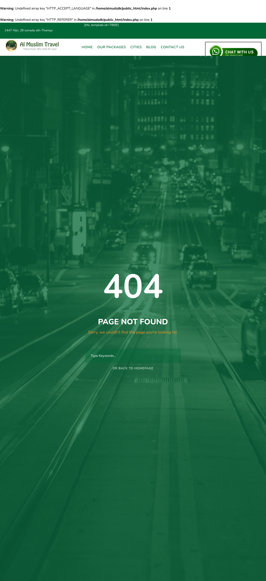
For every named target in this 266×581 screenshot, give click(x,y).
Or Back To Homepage (133, 368)
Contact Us (172, 47)
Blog (151, 47)
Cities (136, 47)
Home (87, 47)
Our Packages (111, 47)
